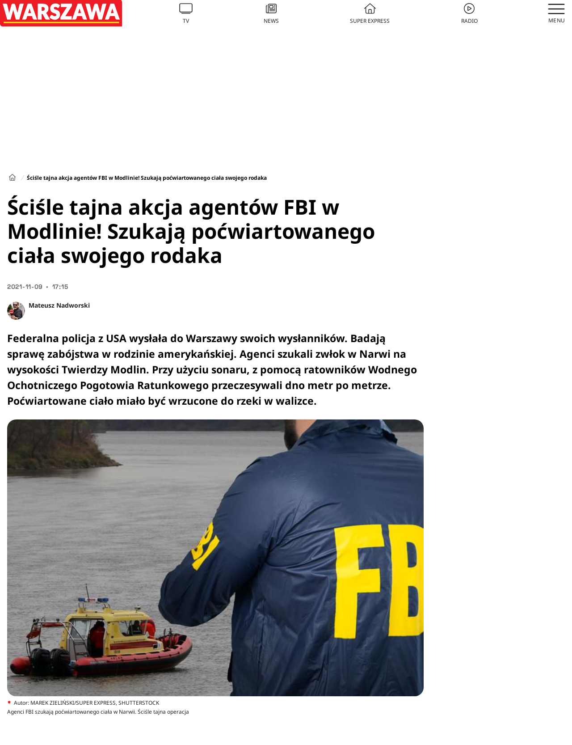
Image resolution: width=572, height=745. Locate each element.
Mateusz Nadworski (59, 305)
